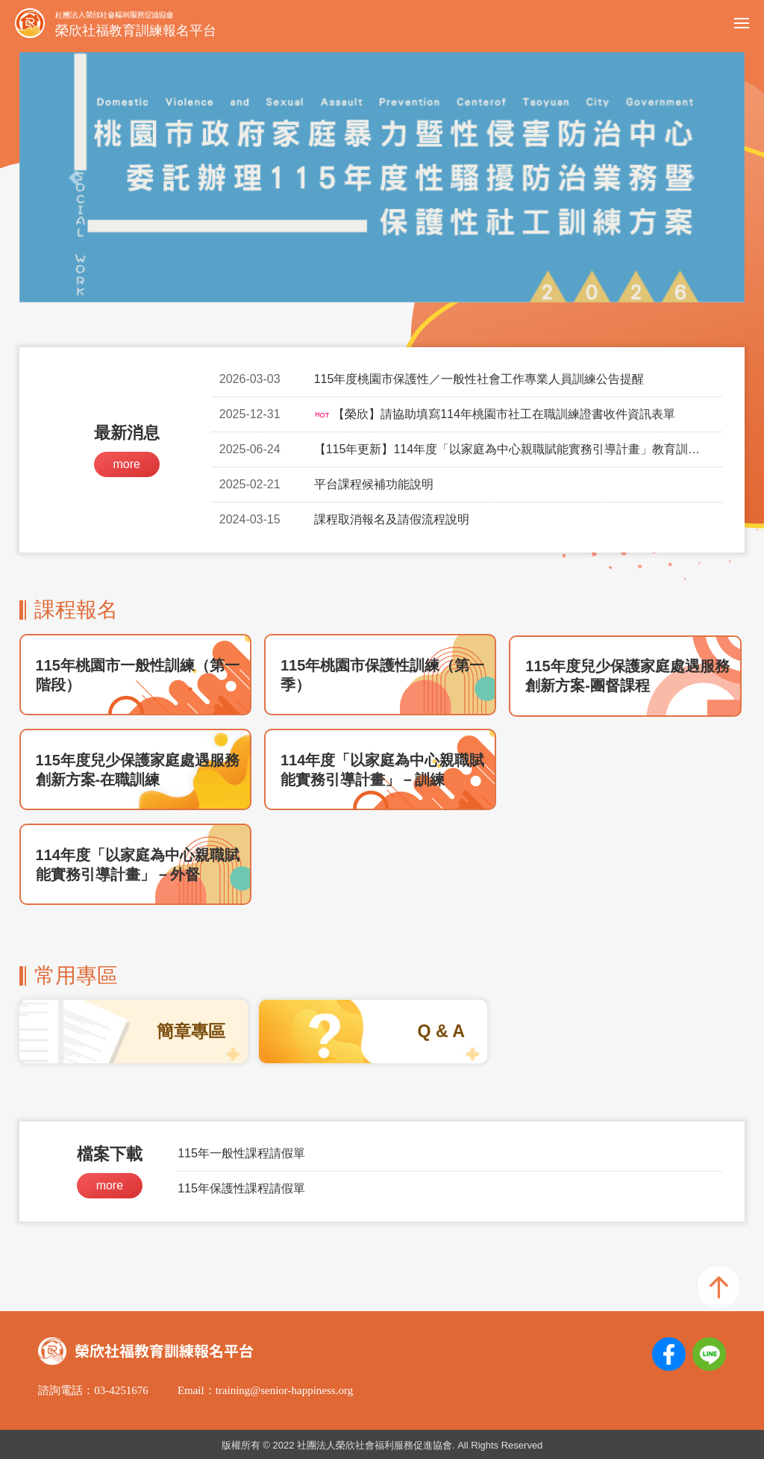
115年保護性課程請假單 (241, 1188)
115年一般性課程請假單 (241, 1153)
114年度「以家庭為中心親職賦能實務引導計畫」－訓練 (382, 770)
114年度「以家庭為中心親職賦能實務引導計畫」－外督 (137, 865)
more (126, 464)
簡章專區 (191, 1031)
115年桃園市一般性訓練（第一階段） (137, 675)
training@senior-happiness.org (284, 1390)
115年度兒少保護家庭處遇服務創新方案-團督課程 (627, 676)
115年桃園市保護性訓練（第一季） (382, 675)
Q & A (441, 1031)
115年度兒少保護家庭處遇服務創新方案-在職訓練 (137, 770)
